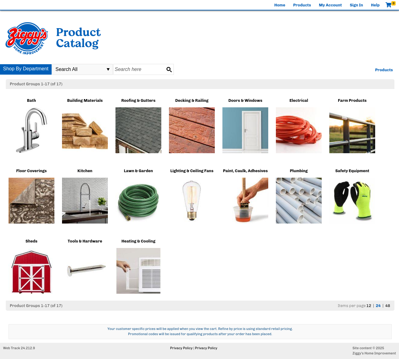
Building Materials (85, 100)
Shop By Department (26, 68)
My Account (330, 5)
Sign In (356, 5)
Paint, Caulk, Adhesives (245, 170)
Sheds (32, 241)
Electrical (299, 100)
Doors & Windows (245, 100)
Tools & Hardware (85, 241)
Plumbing (299, 170)
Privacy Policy (181, 348)
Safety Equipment (352, 170)
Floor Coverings (31, 170)
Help (375, 5)
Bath (31, 100)
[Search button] (168, 69)
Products (302, 5)
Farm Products (352, 100)
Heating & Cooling (139, 241)
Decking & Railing (192, 100)
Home (279, 5)
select (108, 69)
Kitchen (85, 170)
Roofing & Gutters (138, 100)
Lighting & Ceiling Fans (191, 170)
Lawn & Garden (138, 170)
